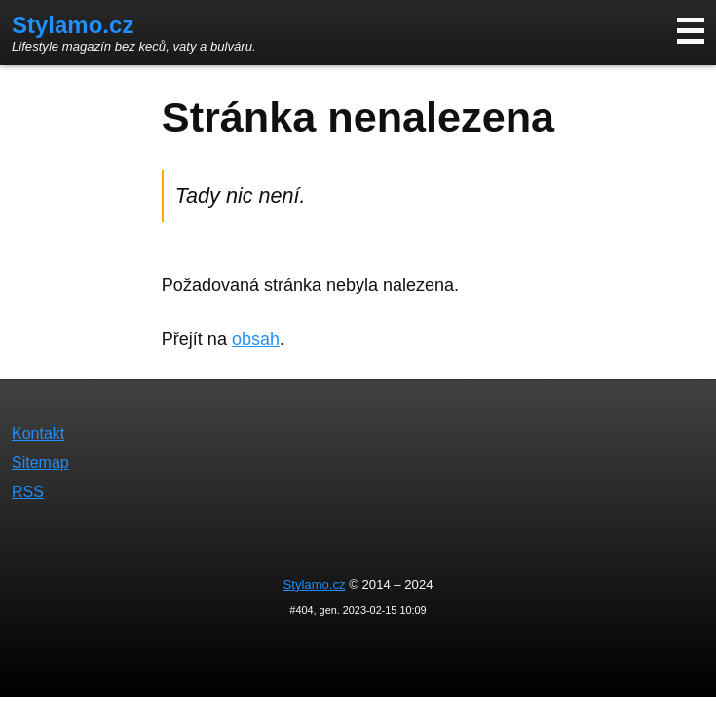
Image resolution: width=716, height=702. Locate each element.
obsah (256, 339)
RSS (28, 492)
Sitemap (40, 462)
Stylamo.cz (72, 25)
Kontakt (38, 433)
